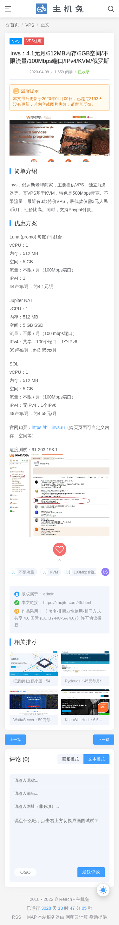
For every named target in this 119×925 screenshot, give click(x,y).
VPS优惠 (34, 41)
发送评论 (91, 872)
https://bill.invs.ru (48, 427)
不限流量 (26, 572)
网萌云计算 (77, 917)
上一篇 (15, 739)
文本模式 (96, 759)
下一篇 (103, 739)
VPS (29, 25)
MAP (31, 917)
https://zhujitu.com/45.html (67, 602)
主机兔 (82, 899)
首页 (14, 24)
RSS (16, 917)
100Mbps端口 (85, 572)
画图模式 (70, 759)
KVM (54, 572)
